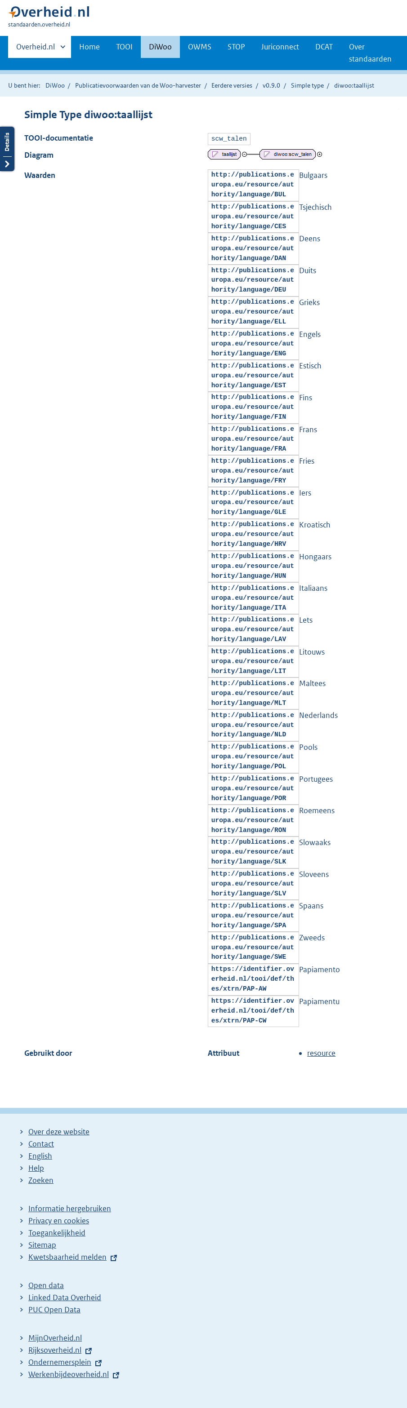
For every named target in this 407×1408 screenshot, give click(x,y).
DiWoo (160, 47)
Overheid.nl (35, 49)
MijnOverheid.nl (55, 1337)
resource (321, 1052)
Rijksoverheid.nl (54, 1349)
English (40, 1155)
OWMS (199, 47)
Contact (41, 1143)
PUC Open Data (54, 1309)
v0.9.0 (271, 85)
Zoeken (41, 1179)
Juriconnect (280, 47)
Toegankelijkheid (56, 1232)
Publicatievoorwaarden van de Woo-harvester (138, 85)
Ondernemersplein (59, 1361)
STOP (236, 47)
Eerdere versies (231, 85)
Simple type (307, 85)
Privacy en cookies (58, 1220)
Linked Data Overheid (64, 1297)
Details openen (7, 159)
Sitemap (42, 1244)
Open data (46, 1284)
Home (89, 47)
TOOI (124, 47)
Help (36, 1167)
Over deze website (58, 1131)
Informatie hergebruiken (69, 1208)
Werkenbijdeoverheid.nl (68, 1373)
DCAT (324, 47)
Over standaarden (370, 53)
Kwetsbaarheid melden (67, 1256)
